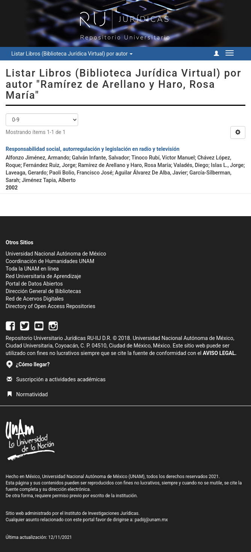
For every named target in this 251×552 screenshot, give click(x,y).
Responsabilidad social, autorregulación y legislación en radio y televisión (93, 149)
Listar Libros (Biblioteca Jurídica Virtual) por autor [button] (72, 54)
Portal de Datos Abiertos (34, 284)
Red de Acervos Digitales (35, 299)
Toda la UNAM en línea (32, 269)
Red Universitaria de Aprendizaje (43, 276)
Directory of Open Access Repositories (50, 306)
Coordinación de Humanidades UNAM (50, 261)
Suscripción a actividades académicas (56, 379)
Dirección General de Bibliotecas (43, 291)
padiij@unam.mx (151, 519)
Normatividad (27, 394)
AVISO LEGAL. (220, 353)
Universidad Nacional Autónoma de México (56, 254)
